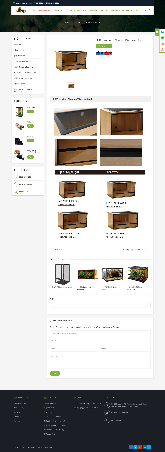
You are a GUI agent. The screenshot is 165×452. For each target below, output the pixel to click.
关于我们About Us (116, 10)
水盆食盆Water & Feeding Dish (25, 72)
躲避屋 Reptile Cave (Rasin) (23, 78)
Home (67, 22)
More (30, 111)
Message (100, 361)
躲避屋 (29, 122)
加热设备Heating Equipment (24, 67)
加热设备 (30, 136)
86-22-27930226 (25, 177)
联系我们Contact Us (98, 10)
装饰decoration (19, 84)
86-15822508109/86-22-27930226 (47, 3)
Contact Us (110, 397)
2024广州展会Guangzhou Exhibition (87, 403)
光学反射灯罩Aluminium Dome (33, 152)
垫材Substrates (19, 56)
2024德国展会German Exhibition (86, 408)
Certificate (17, 416)
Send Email (104, 46)
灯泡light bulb (19, 50)
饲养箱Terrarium (93, 22)
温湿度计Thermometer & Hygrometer (23, 90)
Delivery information (21, 403)
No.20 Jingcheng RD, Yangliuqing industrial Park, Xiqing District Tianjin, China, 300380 (129, 405)
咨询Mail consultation (136, 10)
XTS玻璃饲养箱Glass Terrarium (134, 250)
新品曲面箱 (58, 250)
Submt (55, 373)
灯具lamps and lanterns (22, 61)
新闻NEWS (60, 10)
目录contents (46, 10)
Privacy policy (19, 408)
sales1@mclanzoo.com (24, 3)
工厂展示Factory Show (77, 10)
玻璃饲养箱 (31, 107)
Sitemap (17, 421)
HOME (34, 10)
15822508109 (24, 192)
